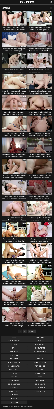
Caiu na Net (40, 344)
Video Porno (14, 391)
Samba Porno (40, 373)
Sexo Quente (40, 388)
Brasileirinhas (14, 341)
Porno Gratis (14, 366)
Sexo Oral (14, 388)
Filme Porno (14, 351)
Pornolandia (14, 369)
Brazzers (40, 341)
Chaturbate (40, 348)
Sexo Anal (40, 380)
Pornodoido (40, 366)
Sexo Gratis (40, 384)
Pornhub (14, 359)
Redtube (14, 373)
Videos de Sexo (40, 391)
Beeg (14, 337)
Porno (40, 359)
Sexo (40, 377)
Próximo (31, 331)
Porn (40, 355)
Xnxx (40, 395)
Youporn (14, 402)
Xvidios (14, 398)
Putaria (40, 369)
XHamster (14, 395)
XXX (39, 398)
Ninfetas (14, 355)
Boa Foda (40, 337)
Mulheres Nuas (40, 351)
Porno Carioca (40, 362)
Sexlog (14, 377)
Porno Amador (14, 362)
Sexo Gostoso (14, 384)
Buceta (14, 344)
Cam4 (14, 348)
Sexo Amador (14, 380)
